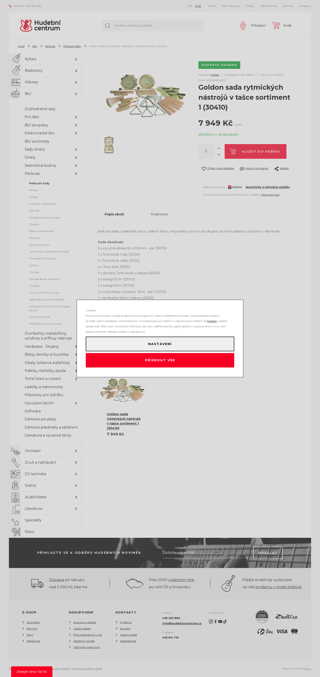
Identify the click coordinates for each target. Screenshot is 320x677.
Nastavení (160, 343)
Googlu (212, 319)
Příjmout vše (160, 361)
